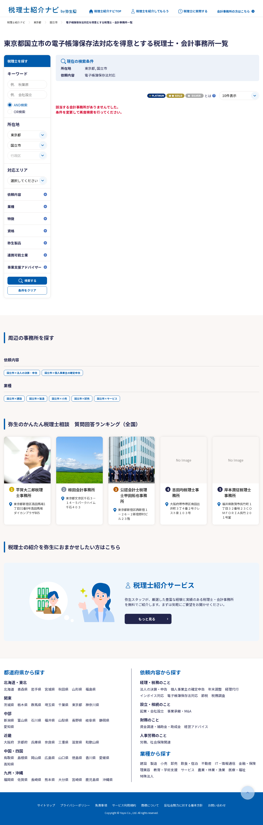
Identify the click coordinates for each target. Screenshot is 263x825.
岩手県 (36, 689)
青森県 (22, 689)
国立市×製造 (36, 398)
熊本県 (50, 779)
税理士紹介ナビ (16, 22)
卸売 (174, 763)
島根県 (22, 757)
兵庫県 (36, 742)
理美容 (145, 769)
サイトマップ (46, 805)
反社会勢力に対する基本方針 (183, 805)
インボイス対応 (152, 695)
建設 (143, 763)
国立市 (53, 22)
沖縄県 (108, 779)
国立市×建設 (14, 398)
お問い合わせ (217, 805)
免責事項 (101, 805)
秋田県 (63, 689)
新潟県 (9, 720)
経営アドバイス (196, 726)
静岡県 (104, 720)
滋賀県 (77, 742)
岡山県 (36, 757)
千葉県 (63, 704)
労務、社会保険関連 (155, 742)
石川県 (36, 720)
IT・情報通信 (225, 763)
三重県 (63, 742)
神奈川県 (92, 704)
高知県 (9, 764)
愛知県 (9, 726)
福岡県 (9, 779)
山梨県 (63, 720)
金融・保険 (247, 763)
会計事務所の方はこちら (233, 11)
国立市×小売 (59, 398)
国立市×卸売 (82, 398)
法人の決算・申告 (153, 689)
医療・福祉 (237, 769)
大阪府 (9, 742)
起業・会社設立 (152, 711)
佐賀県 (22, 779)
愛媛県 (104, 757)
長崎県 (36, 779)
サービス (187, 769)
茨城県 (9, 704)
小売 (163, 763)
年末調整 (215, 689)
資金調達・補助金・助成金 (160, 726)
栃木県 (22, 704)
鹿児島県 (92, 779)
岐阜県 (91, 720)
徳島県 (77, 757)
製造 (153, 763)
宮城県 (50, 689)
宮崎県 (77, 779)
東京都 (37, 22)
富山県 (22, 720)
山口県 (63, 757)
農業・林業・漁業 (211, 769)
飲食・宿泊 (189, 763)
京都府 (22, 742)
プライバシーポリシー (75, 805)
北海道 (9, 689)
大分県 (63, 779)
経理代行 (232, 689)
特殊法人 (147, 776)
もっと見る (146, 618)
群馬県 (36, 704)
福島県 (91, 689)
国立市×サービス (107, 398)
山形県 (77, 689)
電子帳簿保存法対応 (182, 695)
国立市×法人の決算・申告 (22, 373)
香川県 (91, 757)
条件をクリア (27, 290)
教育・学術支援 (165, 769)
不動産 (206, 763)
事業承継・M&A (179, 711)
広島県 (50, 757)
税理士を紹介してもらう (150, 11)
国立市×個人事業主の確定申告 (62, 373)
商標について (150, 805)
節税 (204, 695)
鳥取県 (9, 757)
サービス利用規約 (124, 805)
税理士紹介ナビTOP (105, 11)
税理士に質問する (192, 11)
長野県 (77, 720)
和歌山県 (92, 742)
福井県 (50, 720)
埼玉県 (50, 704)
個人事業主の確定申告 (188, 689)
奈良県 (50, 742)
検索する (30, 280)
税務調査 (218, 695)
